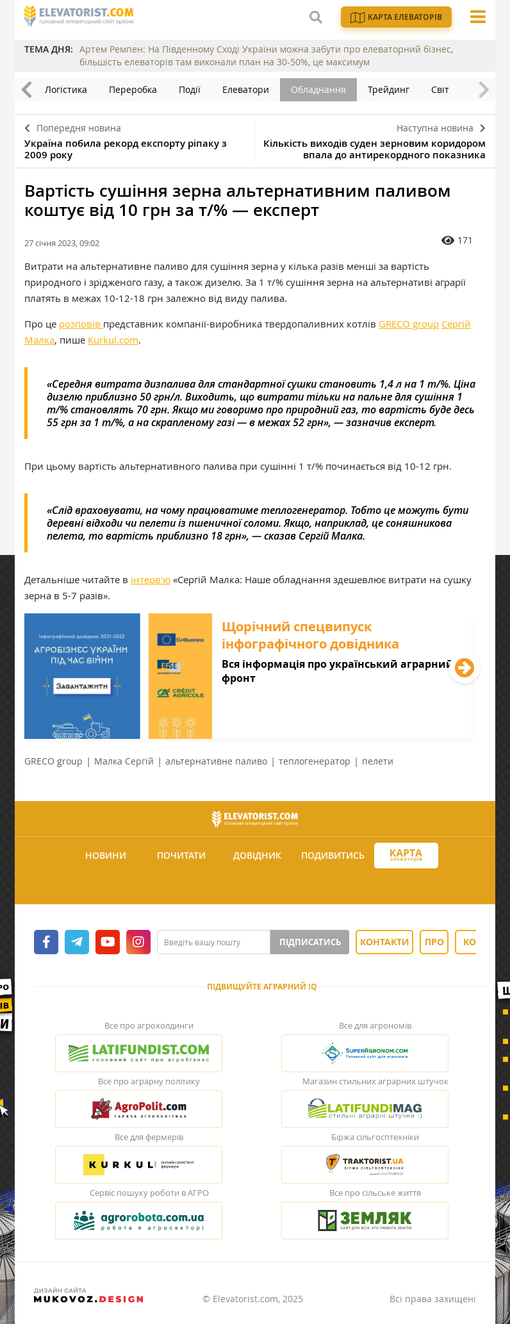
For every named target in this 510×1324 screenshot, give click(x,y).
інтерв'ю (150, 579)
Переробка (133, 89)
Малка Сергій (124, 761)
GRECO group (409, 323)
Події (190, 89)
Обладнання (318, 89)
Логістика (66, 89)
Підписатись (310, 942)
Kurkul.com (113, 339)
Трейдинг (388, 89)
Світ (440, 89)
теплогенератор (314, 761)
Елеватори (245, 89)
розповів (81, 323)
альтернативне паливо (216, 761)
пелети (377, 761)
